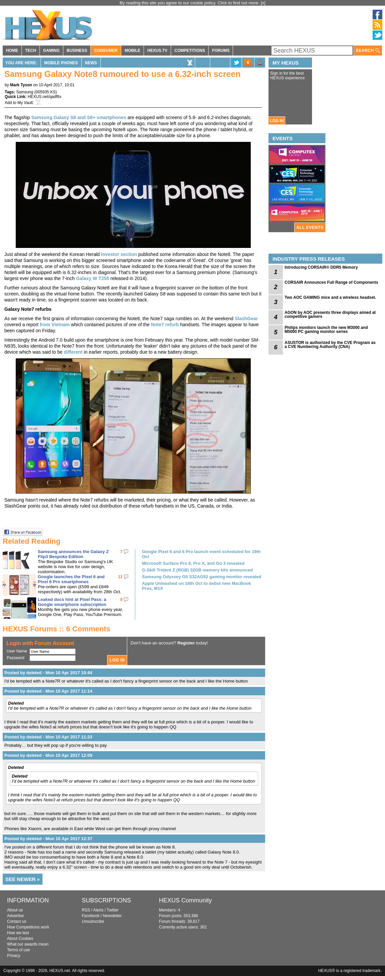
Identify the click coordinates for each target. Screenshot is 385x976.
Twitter (113, 910)
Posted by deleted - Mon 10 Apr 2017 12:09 (48, 755)
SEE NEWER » (22, 879)
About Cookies (20, 938)
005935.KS (46, 92)
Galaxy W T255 (92, 278)
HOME (12, 50)
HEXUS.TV (157, 50)
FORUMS (220, 50)
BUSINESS (77, 50)
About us (15, 910)
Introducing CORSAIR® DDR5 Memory (321, 267)
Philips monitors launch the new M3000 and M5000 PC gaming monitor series (326, 330)
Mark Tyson (21, 85)
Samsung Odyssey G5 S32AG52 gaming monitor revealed (201, 576)
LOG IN (277, 120)
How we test (18, 932)
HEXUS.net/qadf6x (45, 96)
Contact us (16, 921)
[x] (263, 2)
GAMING (51, 50)
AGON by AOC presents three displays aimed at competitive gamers (330, 314)
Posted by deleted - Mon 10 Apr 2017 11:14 (48, 691)
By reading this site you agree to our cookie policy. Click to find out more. (190, 2)
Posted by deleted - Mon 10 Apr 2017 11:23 (48, 736)
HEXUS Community (185, 900)
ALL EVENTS (310, 227)
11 (120, 576)
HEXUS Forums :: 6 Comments (56, 629)
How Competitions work (28, 927)
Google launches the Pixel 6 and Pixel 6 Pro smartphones (71, 579)
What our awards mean (28, 944)
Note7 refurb (165, 324)
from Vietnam (55, 324)
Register (186, 642)
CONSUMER (106, 50)
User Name (17, 651)
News (91, 63)
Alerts (98, 910)
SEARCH (368, 50)
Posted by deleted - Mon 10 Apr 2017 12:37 (48, 838)
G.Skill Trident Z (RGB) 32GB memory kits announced (197, 569)
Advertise (15, 915)
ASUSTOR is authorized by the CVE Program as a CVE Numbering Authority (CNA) (330, 345)
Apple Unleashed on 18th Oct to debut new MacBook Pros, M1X (196, 586)
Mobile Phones (61, 63)
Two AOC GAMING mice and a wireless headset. (330, 297)
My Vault (25, 102)
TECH (30, 50)
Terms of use (18, 950)
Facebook (90, 915)
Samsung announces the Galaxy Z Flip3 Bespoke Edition (73, 554)
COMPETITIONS (189, 50)
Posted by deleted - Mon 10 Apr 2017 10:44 (48, 672)
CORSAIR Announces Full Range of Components (331, 282)
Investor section (119, 254)
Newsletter (112, 915)
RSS (86, 910)
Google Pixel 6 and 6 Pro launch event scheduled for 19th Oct (201, 554)
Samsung (24, 92)
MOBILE (132, 50)
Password (15, 657)
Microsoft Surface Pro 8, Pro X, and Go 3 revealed (193, 563)
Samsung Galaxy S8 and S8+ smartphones (78, 117)
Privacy (13, 955)
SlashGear (246, 318)
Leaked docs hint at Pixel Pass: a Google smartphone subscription (72, 602)
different (73, 352)
